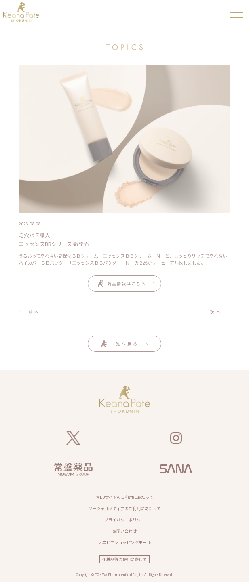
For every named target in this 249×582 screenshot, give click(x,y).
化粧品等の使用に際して (124, 559)
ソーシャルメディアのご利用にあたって (125, 508)
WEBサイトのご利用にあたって (124, 497)
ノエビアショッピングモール (124, 542)
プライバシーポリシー (124, 520)
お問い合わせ (124, 531)
